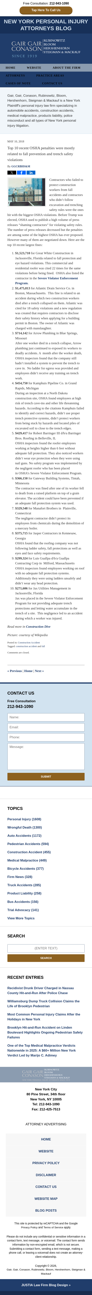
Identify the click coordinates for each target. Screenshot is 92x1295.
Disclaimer (46, 1178)
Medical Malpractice (27, 861)
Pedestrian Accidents (28, 844)
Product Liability (24, 894)
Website (34, 68)
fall (43, 646)
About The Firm (67, 68)
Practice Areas (51, 75)
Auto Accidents (24, 836)
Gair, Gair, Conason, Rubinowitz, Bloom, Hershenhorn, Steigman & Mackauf (46, 1275)
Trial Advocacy (23, 911)
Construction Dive (38, 627)
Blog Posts (46, 1214)
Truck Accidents (24, 886)
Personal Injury (24, 819)
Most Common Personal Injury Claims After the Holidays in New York (44, 1018)
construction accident (26, 646)
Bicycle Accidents (25, 869)
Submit (46, 777)
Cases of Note (18, 83)
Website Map (46, 1202)
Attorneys (15, 75)
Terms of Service (54, 1231)
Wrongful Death (25, 828)
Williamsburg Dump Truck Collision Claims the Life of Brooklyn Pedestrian (44, 1005)
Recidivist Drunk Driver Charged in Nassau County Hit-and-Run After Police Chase (41, 992)
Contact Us (53, 83)
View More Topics (21, 919)
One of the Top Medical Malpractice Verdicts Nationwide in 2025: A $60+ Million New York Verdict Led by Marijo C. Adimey (42, 1053)
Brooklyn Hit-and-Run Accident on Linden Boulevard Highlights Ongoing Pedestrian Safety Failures (45, 1034)
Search (46, 959)
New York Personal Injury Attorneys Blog (46, 49)
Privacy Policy (46, 1166)
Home (11, 68)
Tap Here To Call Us (46, 10)
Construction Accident (29, 642)
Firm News (20, 878)
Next (40, 671)
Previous (14, 671)
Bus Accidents (23, 903)
